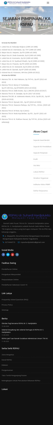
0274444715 (10, 242)
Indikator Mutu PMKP (41, 184)
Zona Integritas (8, 354)
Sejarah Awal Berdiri (41, 140)
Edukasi (5, 365)
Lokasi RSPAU (38, 172)
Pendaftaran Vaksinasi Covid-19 (14, 285)
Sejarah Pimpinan (40, 153)
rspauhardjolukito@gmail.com (33, 242)
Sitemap (5, 310)
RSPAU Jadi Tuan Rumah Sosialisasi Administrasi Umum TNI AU (25, 338)
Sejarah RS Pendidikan (42, 146)
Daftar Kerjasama (40, 191)
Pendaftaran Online (9, 269)
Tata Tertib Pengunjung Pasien (14, 375)
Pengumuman (7, 370)
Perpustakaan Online (10, 279)
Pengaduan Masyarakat (11, 274)
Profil (35, 159)
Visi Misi (36, 165)
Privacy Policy (7, 305)
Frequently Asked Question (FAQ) (15, 299)
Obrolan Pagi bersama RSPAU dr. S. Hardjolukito (19, 323)
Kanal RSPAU (7, 360)
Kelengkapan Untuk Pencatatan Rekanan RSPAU (21, 380)
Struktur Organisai (40, 178)
